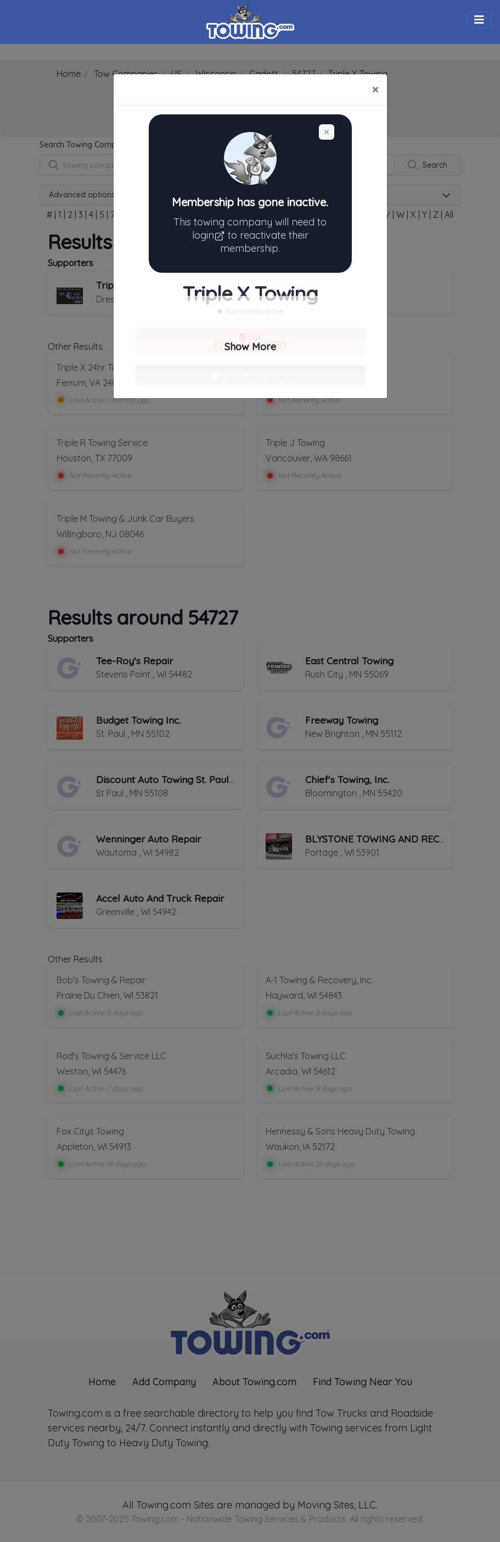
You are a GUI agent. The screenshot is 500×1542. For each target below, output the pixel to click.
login (210, 235)
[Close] (375, 89)
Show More (250, 346)
